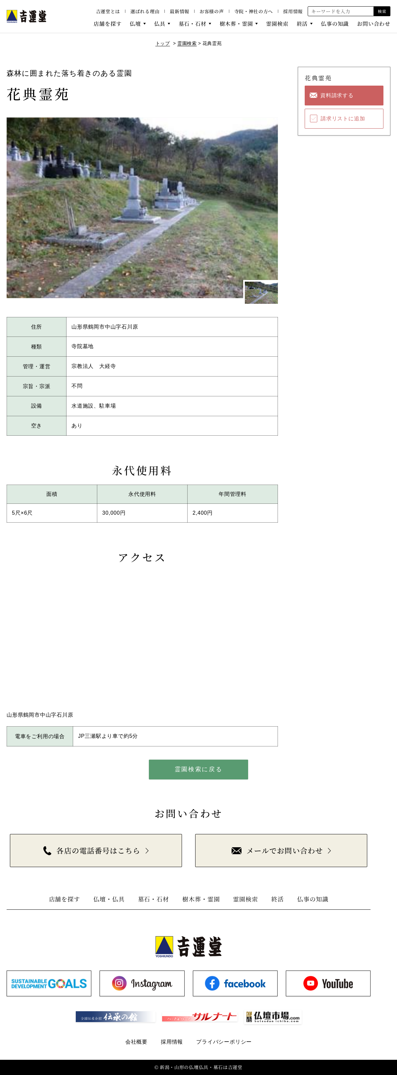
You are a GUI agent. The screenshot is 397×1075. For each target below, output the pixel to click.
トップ (162, 43)
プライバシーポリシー (224, 1042)
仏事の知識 (335, 23)
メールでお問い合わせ (277, 850)
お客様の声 (211, 11)
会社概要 (136, 1042)
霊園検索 (277, 23)
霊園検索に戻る (199, 769)
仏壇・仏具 (109, 899)
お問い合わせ (373, 23)
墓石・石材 (192, 23)
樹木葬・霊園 (236, 23)
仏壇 (135, 23)
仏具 (159, 23)
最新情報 (179, 11)
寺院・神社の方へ (253, 11)
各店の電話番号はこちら (91, 850)
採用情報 (293, 11)
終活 (302, 23)
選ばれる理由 (144, 11)
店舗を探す (107, 23)
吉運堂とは (108, 11)
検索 (382, 11)
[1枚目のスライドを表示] (261, 293)
